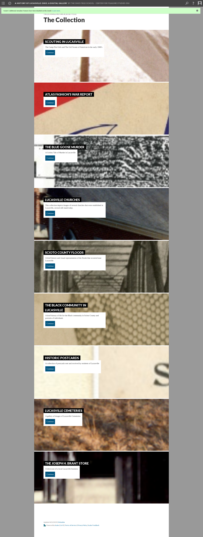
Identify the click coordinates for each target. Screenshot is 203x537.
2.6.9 (61, 525)
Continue (50, 53)
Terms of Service (71, 525)
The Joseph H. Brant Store (67, 463)
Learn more (56, 11)
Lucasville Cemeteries (63, 410)
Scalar (57, 525)
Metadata (61, 522)
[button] (193, 3)
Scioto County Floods (64, 252)
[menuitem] (3, 3)
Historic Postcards (62, 358)
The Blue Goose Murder (64, 147)
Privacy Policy (82, 525)
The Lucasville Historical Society (58, 14)
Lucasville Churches (62, 200)
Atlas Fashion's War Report (68, 94)
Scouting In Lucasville (64, 41)
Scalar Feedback (93, 525)
